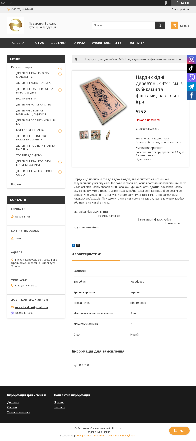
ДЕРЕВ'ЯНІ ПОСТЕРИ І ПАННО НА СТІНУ (35, 147)
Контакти (136, 42)
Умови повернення (107, 42)
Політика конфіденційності (121, 435)
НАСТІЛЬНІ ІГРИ (26, 98)
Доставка (58, 42)
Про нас (59, 402)
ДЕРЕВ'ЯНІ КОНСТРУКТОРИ (34, 82)
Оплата (79, 42)
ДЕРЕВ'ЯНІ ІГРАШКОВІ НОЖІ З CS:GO (35, 173)
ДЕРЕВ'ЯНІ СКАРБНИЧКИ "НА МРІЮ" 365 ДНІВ (34, 90)
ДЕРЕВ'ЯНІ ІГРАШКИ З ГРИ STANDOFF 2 (33, 75)
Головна (17, 42)
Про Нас (37, 42)
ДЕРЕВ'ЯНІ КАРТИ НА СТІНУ (34, 104)
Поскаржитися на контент (89, 435)
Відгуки (16, 184)
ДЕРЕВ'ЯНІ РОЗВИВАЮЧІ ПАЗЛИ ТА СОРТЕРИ (32, 137)
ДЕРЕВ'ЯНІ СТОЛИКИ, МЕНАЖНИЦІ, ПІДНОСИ (31, 112)
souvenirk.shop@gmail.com (31, 307)
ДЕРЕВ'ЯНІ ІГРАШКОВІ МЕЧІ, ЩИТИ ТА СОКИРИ (34, 163)
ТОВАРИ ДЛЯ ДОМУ (29, 155)
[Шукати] (160, 25)
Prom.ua (117, 428)
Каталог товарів (21, 67)
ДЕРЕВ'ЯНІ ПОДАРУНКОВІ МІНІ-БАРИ (36, 122)
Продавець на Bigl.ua (98, 432)
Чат (179, 430)
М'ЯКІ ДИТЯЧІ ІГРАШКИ (30, 129)
